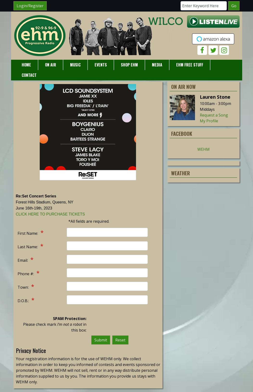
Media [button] (157, 65)
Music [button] (75, 65)
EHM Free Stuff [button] (189, 65)
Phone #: (26, 273)
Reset (120, 340)
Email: (23, 260)
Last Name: (28, 246)
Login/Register (30, 5)
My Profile (209, 121)
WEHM (203, 149)
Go (233, 5)
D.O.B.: (24, 300)
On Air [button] (50, 65)
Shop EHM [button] (129, 65)
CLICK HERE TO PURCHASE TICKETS (50, 214)
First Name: (28, 233)
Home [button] (26, 65)
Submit (100, 340)
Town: (24, 287)
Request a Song (214, 115)
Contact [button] (29, 75)
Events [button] (101, 65)
